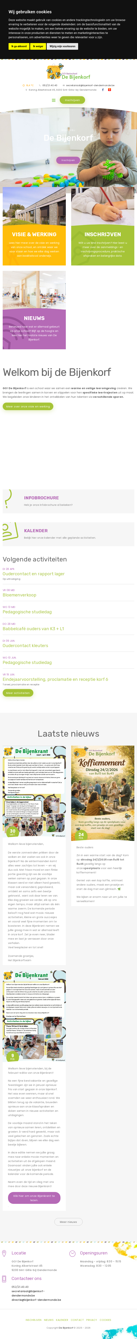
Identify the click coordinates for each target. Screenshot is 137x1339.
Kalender (62, 1320)
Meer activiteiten (18, 693)
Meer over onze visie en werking (28, 406)
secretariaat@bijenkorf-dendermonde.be (90, 85)
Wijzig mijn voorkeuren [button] (62, 46)
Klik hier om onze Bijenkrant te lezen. (34, 1198)
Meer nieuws (68, 1222)
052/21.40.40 (49, 85)
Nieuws (49, 1320)
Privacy (91, 1320)
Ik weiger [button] (38, 46)
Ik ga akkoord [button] (19, 46)
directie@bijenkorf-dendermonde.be (36, 1300)
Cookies (105, 1320)
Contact (77, 1320)
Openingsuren (93, 1253)
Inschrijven (72, 100)
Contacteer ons (26, 1278)
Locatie (19, 1253)
